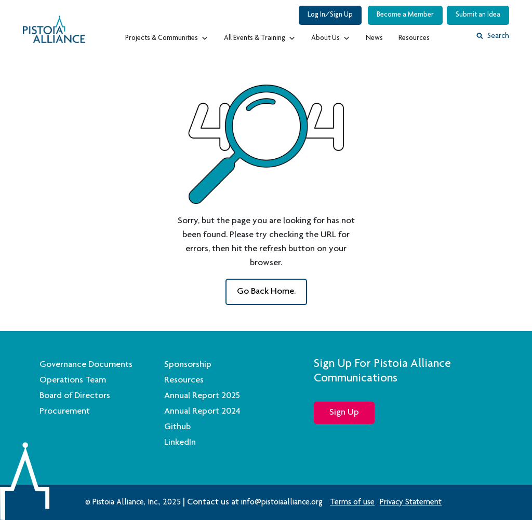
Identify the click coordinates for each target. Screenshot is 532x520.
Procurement (64, 411)
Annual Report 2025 (202, 396)
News (374, 38)
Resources (414, 38)
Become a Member (405, 15)
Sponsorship (187, 365)
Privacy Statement (411, 503)
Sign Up (344, 412)
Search (492, 36)
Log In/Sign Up (330, 15)
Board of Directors (74, 396)
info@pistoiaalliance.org (282, 503)
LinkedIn (180, 442)
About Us (330, 35)
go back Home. (266, 291)
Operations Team (72, 380)
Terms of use (352, 503)
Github (177, 427)
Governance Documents (85, 365)
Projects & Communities (166, 35)
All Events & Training (260, 35)
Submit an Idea (478, 15)
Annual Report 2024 (202, 411)
